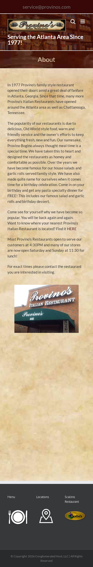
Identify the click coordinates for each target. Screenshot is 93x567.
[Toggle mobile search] (72, 21)
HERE (72, 228)
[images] (46, 286)
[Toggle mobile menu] (83, 21)
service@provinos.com (46, 7)
